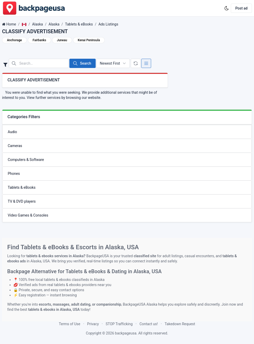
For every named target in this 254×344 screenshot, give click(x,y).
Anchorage (14, 40)
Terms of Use (69, 324)
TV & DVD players (22, 201)
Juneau (62, 40)
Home (11, 24)
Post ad (241, 8)
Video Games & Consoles (28, 215)
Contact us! (149, 324)
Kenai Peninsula (89, 40)
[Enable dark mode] (226, 8)
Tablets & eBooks (79, 24)
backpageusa (125, 333)
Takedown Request (180, 324)
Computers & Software (26, 160)
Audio (12, 132)
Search (82, 63)
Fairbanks (39, 40)
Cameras (15, 146)
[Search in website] (39, 63)
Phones (14, 173)
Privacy (93, 324)
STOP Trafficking (119, 324)
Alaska (37, 24)
